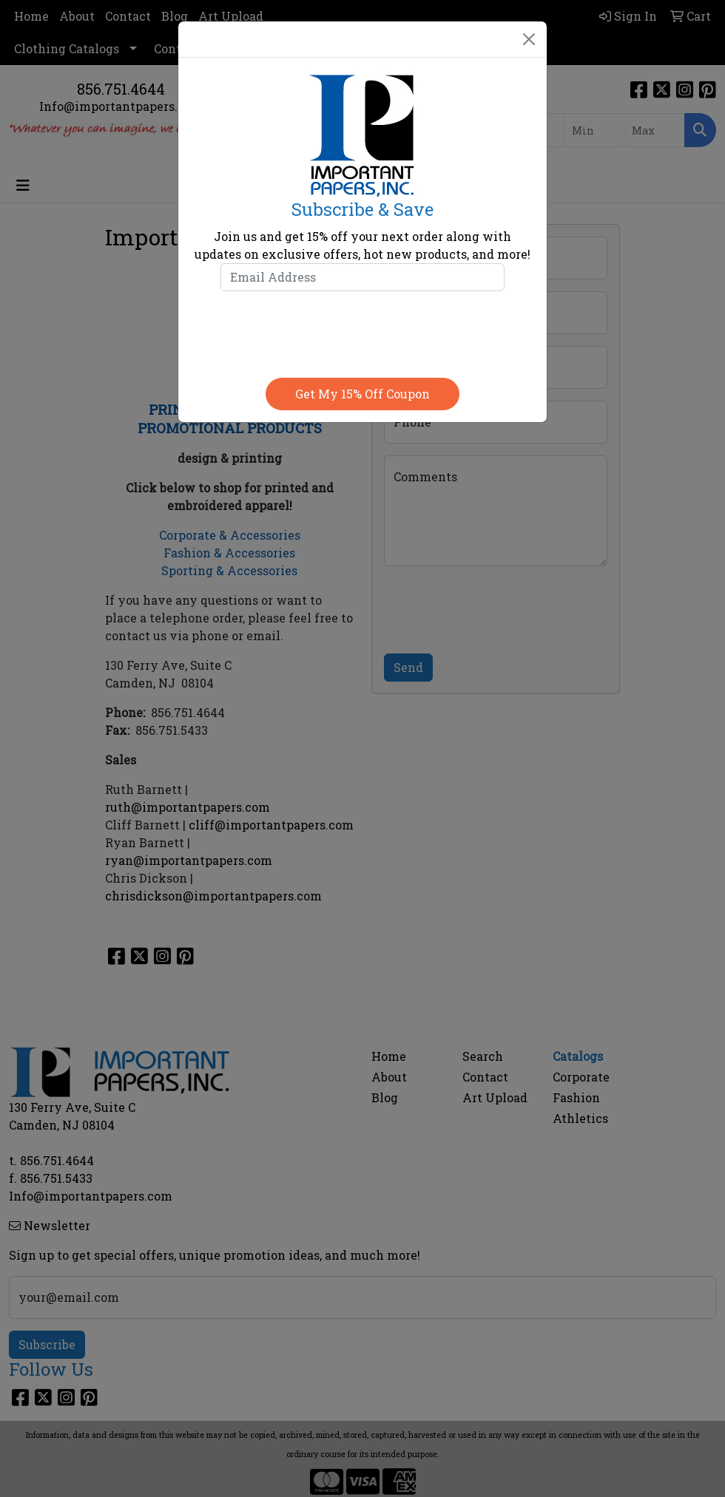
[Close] (529, 39)
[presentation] (362, 331)
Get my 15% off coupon (362, 393)
